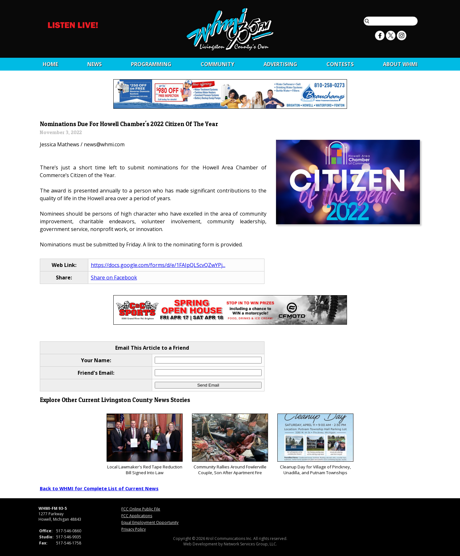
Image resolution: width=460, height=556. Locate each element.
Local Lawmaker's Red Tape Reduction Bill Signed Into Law (145, 444)
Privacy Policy (133, 529)
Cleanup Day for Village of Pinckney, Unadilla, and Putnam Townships (315, 444)
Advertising (280, 64)
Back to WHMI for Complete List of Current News (99, 488)
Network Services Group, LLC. (250, 544)
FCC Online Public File (140, 509)
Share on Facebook (114, 277)
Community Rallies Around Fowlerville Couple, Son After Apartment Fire (230, 444)
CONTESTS (340, 64)
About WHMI (400, 64)
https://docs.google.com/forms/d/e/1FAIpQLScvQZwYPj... (158, 265)
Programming (151, 64)
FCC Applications (136, 515)
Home (50, 64)
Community (217, 64)
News (94, 64)
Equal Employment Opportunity (149, 522)
